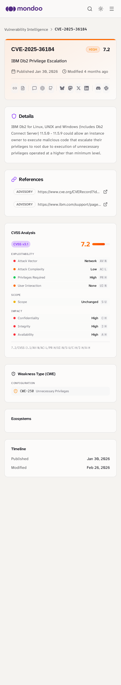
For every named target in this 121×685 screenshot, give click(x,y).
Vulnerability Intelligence (26, 29)
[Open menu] (112, 9)
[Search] (90, 9)
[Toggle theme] (101, 9)
